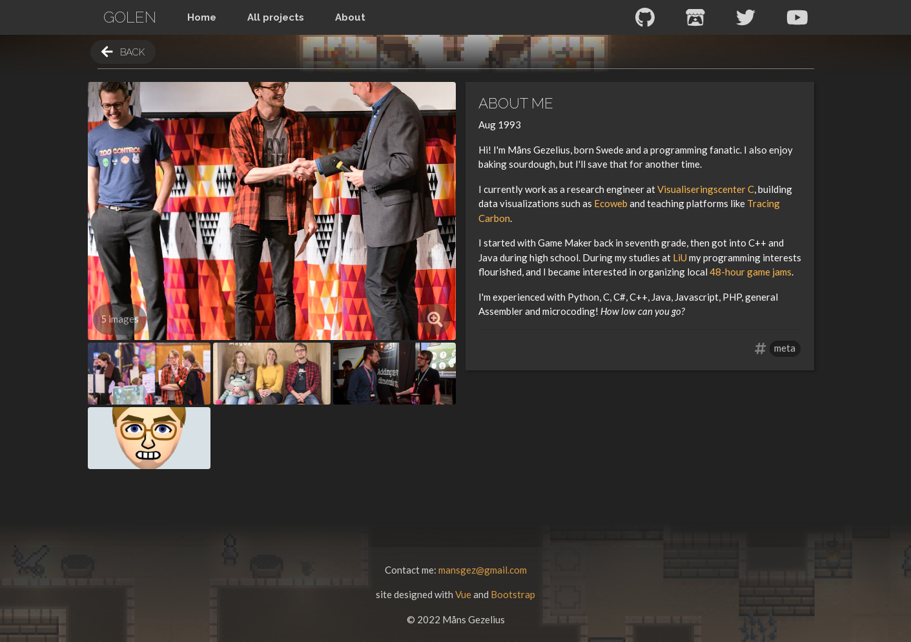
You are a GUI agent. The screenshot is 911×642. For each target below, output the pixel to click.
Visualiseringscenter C (705, 189)
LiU (680, 257)
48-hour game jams (751, 271)
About (350, 17)
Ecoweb (611, 203)
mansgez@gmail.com (482, 570)
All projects (275, 17)
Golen (129, 17)
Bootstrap (513, 594)
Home (201, 17)
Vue (463, 594)
